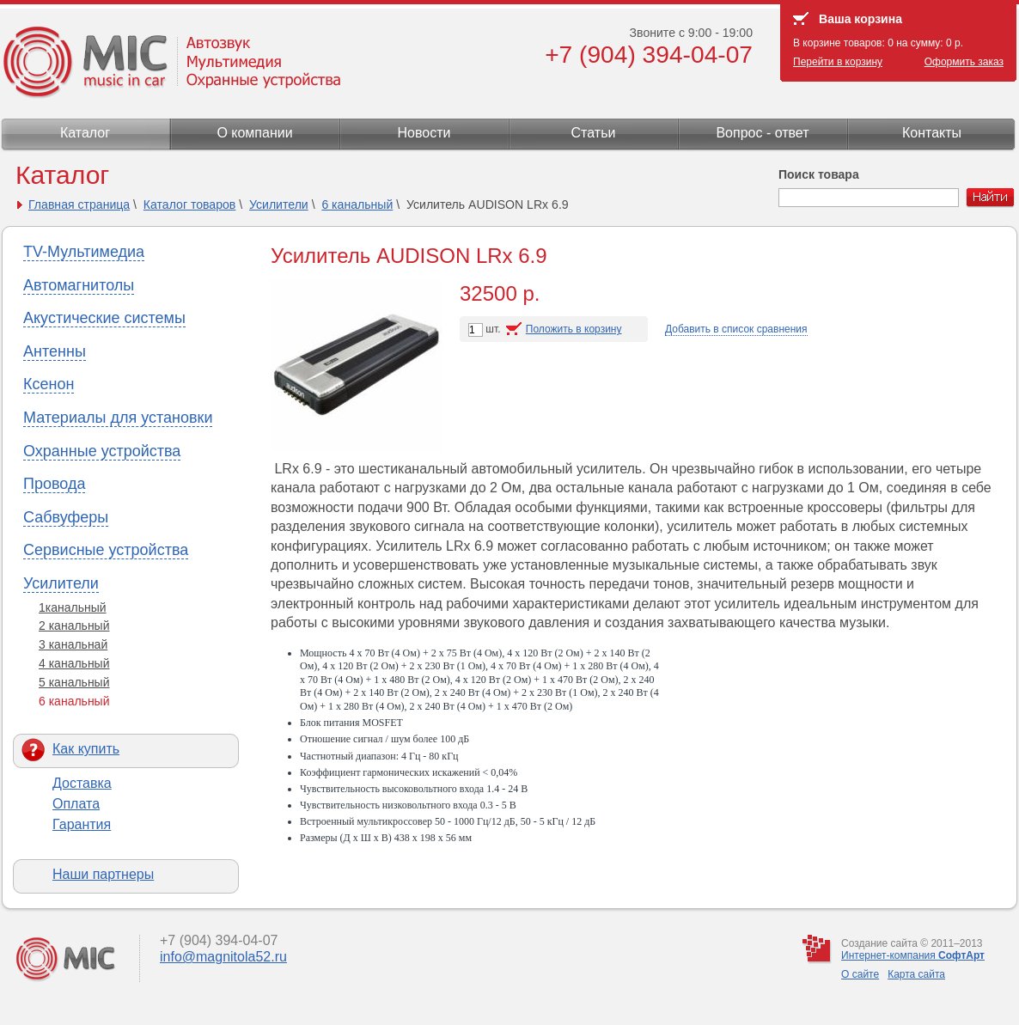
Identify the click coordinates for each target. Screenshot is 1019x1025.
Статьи (593, 132)
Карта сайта (916, 974)
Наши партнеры (103, 874)
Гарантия (81, 824)
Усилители (278, 204)
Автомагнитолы (78, 285)
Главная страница (79, 204)
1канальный (73, 607)
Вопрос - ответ (762, 132)
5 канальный (74, 682)
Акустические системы (104, 317)
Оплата (76, 803)
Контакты (931, 132)
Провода (54, 483)
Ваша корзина (860, 19)
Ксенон (48, 384)
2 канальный (74, 625)
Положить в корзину (574, 329)
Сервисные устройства (105, 549)
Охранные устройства (101, 451)
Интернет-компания (913, 955)
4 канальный (74, 663)
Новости (424, 132)
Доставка (82, 783)
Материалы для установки (117, 417)
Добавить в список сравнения (736, 329)
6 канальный (357, 204)
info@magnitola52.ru (223, 956)
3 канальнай (73, 644)
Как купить (85, 748)
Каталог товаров (189, 204)
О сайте (860, 974)
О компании (254, 132)
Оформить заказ (964, 62)
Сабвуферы (65, 517)
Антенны (54, 351)
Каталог (85, 132)
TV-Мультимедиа (83, 251)
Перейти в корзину (837, 62)
